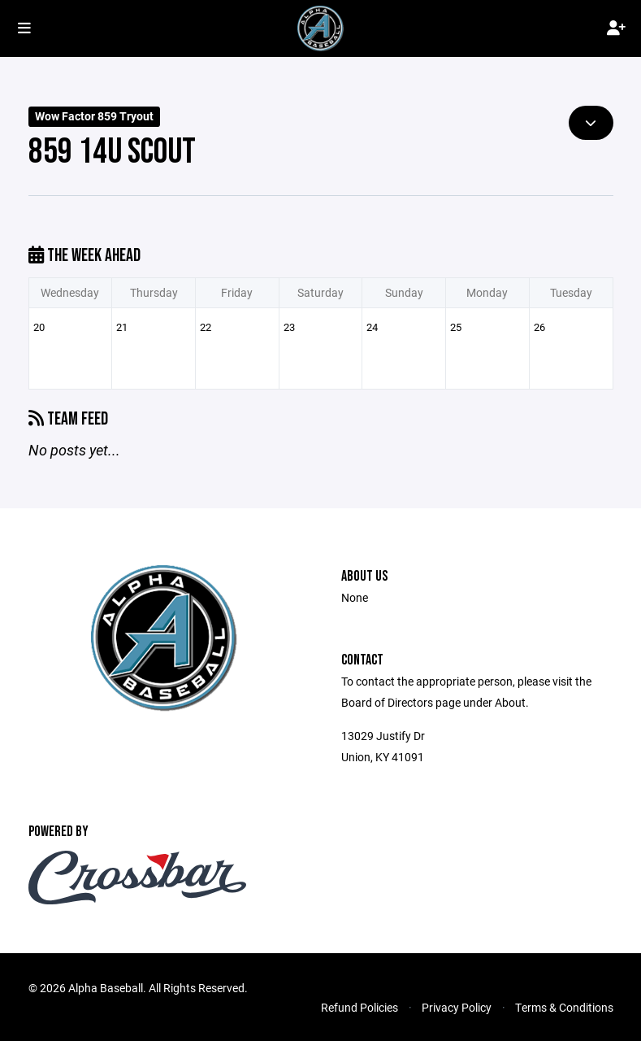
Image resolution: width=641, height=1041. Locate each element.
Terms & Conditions (564, 1007)
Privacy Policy (457, 1007)
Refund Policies (359, 1007)
